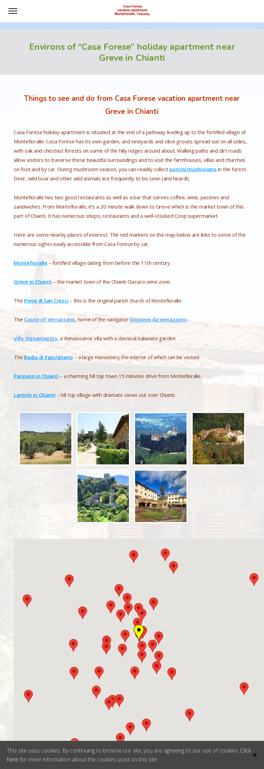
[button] (96, 692)
